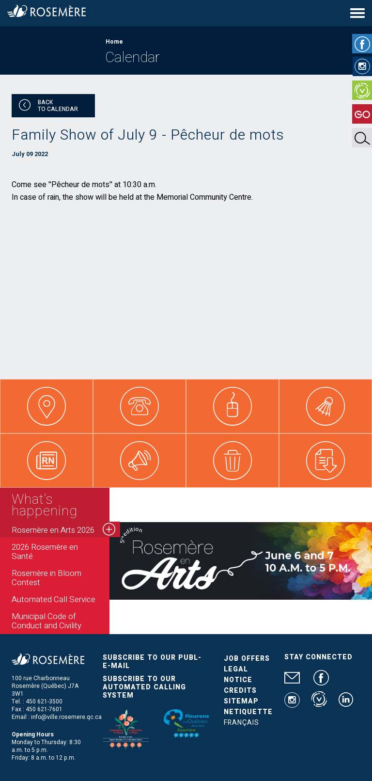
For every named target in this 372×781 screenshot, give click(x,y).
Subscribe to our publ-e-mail (152, 662)
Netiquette (248, 712)
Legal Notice (238, 674)
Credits (240, 690)
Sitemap (241, 701)
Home (114, 41)
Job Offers (247, 658)
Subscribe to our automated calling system (144, 687)
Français (241, 722)
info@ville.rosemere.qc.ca (66, 717)
